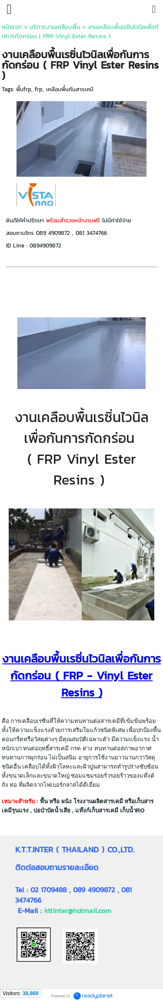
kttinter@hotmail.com (77, 910)
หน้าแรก (12, 27)
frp (39, 89)
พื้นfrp (23, 89)
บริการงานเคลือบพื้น (55, 27)
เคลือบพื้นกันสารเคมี (69, 89)
